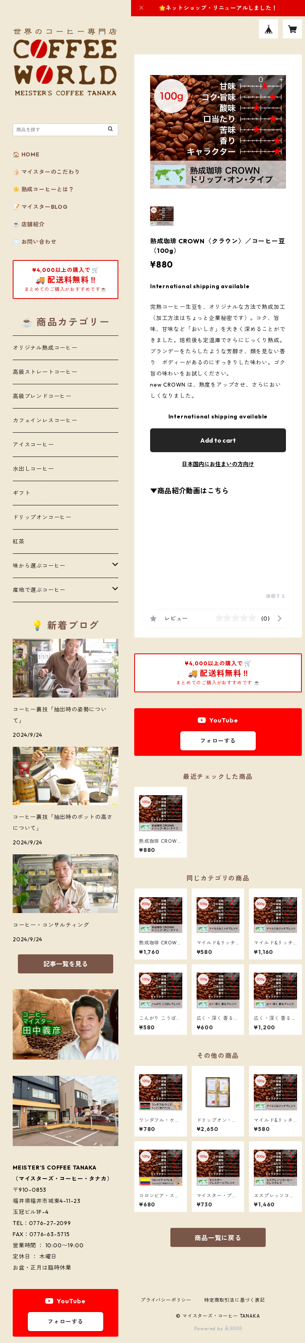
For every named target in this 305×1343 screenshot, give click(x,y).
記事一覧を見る (65, 964)
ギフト (21, 493)
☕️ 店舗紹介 (29, 224)
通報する (276, 596)
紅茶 (19, 541)
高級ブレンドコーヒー (42, 396)
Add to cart (218, 440)
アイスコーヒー (33, 444)
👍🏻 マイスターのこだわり (46, 171)
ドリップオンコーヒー (42, 517)
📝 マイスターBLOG (40, 206)
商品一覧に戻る (218, 1238)
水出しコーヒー (33, 468)
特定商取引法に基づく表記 (234, 1300)
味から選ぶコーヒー (39, 565)
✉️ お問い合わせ (34, 241)
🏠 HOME (26, 154)
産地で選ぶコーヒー (39, 589)
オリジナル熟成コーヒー (45, 347)
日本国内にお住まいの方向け (218, 464)
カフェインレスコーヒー (45, 420)
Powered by (218, 1328)
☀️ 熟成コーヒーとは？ (43, 189)
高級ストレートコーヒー (45, 372)
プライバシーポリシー (166, 1300)
